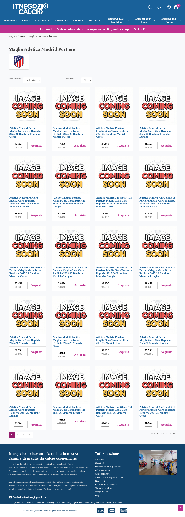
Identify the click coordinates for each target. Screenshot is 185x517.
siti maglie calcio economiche (37, 502)
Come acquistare (102, 474)
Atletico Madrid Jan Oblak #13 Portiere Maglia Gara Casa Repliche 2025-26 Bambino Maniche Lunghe (70, 272)
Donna (78, 20)
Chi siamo (99, 459)
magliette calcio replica (60, 502)
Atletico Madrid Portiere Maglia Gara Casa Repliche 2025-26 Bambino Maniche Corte (25, 132)
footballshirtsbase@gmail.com (28, 497)
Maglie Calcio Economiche (82, 502)
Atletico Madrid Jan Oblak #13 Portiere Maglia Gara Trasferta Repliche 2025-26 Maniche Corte (157, 411)
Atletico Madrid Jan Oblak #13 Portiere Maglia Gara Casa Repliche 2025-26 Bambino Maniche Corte (114, 202)
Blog (97, 495)
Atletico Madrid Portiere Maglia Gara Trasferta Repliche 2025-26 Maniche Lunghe (24, 411)
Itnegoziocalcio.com (17, 36)
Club (26, 20)
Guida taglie (100, 481)
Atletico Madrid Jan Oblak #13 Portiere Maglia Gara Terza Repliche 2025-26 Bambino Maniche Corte (27, 272)
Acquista (36, 145)
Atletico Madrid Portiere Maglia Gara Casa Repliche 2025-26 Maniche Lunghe (155, 340)
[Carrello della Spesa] (176, 8)
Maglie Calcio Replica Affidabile (63, 510)
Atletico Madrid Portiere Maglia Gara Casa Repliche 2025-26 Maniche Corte (25, 340)
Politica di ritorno (102, 470)
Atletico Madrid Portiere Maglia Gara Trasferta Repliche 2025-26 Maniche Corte (68, 341)
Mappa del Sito (101, 492)
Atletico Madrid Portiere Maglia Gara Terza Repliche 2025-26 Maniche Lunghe (69, 409)
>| (29, 434)
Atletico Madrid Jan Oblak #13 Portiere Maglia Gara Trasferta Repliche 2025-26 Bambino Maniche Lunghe (114, 272)
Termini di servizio (103, 488)
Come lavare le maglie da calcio (109, 477)
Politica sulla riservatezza (106, 484)
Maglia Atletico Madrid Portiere (43, 36)
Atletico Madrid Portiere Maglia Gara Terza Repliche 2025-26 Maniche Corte (112, 340)
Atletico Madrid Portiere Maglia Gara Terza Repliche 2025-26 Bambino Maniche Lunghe (69, 202)
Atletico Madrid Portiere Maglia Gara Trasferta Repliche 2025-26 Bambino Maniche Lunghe (24, 202)
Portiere (94, 20)
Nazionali (61, 20)
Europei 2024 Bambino (118, 20)
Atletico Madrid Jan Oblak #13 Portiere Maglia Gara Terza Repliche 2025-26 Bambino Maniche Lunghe (157, 272)
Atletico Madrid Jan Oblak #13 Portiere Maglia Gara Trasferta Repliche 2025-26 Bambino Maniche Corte (157, 202)
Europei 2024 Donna (171, 20)
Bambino (10, 20)
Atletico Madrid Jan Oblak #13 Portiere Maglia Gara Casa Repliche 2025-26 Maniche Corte (114, 411)
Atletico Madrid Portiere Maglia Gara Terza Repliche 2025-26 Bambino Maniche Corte (112, 132)
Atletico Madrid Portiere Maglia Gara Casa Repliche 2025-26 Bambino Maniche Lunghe (155, 132)
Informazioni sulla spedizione (108, 466)
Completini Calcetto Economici (108, 502)
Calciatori (42, 20)
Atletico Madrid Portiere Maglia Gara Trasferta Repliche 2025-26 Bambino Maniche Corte (68, 132)
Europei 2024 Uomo (145, 20)
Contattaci (99, 463)
